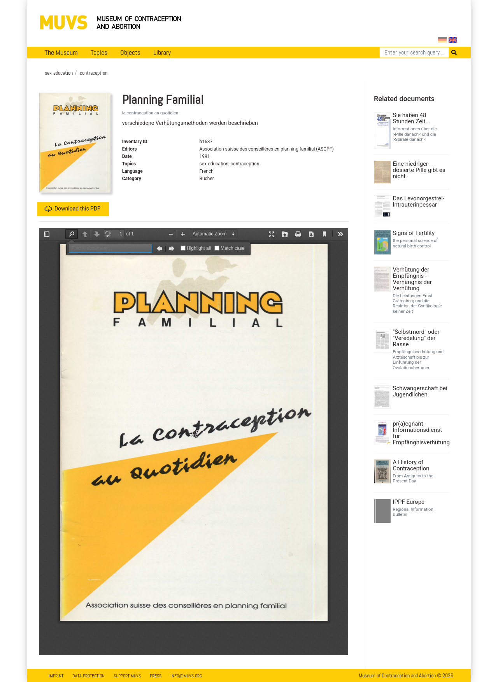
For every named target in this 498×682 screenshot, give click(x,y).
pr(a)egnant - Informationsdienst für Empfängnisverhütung (420, 433)
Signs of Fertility (414, 233)
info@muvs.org (186, 676)
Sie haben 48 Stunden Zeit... (411, 118)
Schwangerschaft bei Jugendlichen (420, 391)
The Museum (61, 52)
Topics (99, 52)
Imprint (56, 676)
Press (155, 676)
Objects (130, 52)
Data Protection (88, 676)
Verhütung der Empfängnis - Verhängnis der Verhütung (412, 278)
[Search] (414, 52)
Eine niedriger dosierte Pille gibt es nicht (419, 170)
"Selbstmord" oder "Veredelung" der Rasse (416, 338)
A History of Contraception (411, 465)
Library (162, 52)
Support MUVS (127, 676)
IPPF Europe (409, 502)
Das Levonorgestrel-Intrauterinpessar (419, 201)
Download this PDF (72, 209)
